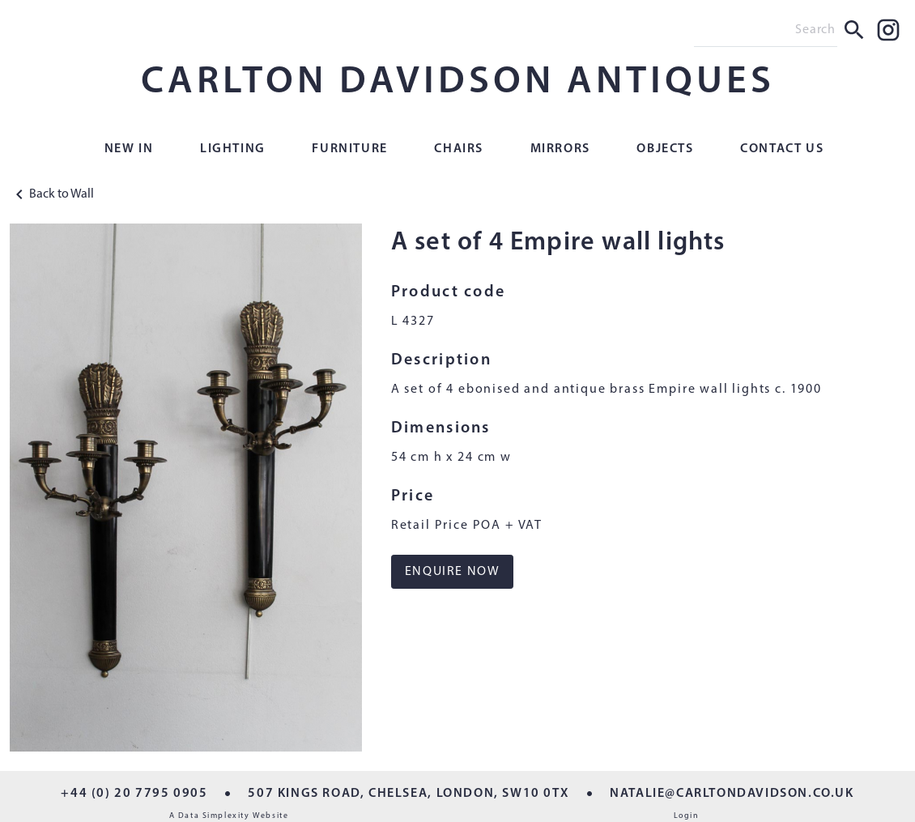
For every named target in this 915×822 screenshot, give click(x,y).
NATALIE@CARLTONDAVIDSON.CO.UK (731, 793)
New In (129, 149)
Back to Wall (52, 194)
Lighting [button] (233, 149)
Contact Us (782, 149)
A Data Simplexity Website (229, 815)
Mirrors (560, 149)
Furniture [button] (349, 149)
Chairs (458, 149)
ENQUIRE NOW (452, 571)
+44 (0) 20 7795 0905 (134, 793)
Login (687, 815)
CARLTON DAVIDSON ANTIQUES (458, 82)
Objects (664, 149)
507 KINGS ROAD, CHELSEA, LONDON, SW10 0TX (408, 793)
